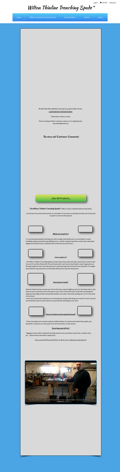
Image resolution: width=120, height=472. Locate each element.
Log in (96, 3)
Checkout (112, 3)
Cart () (103, 2)
